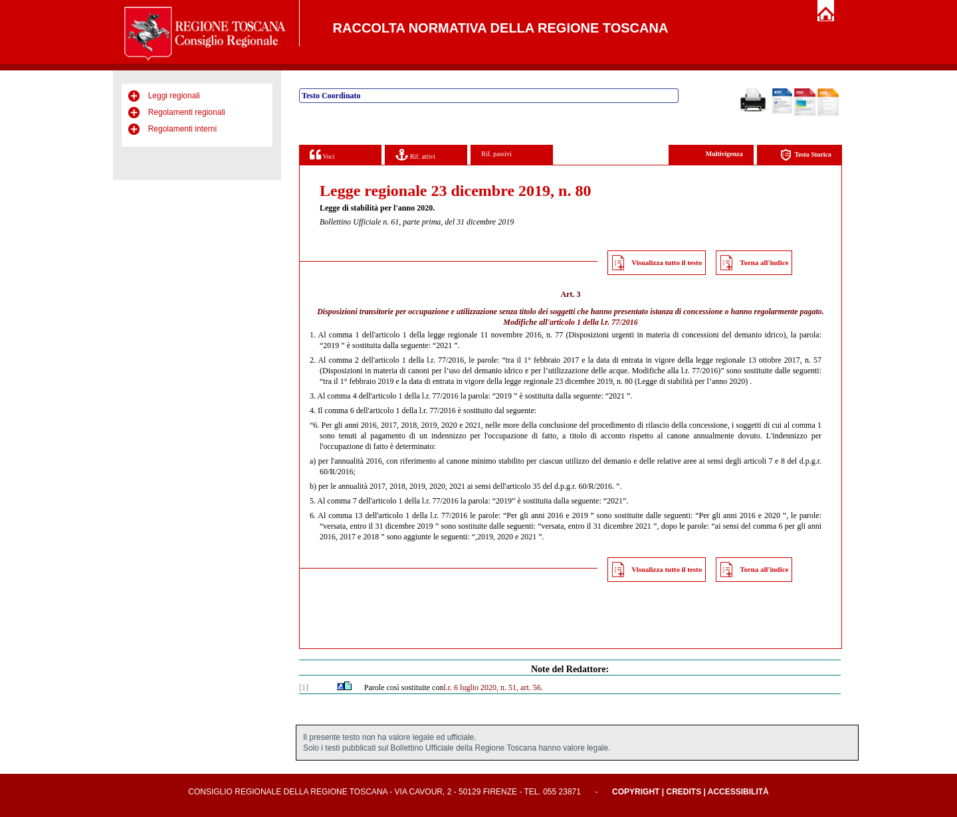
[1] (303, 687)
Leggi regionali (174, 95)
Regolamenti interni (182, 129)
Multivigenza (724, 153)
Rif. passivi (496, 153)
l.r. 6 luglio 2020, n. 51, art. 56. (492, 687)
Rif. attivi (415, 154)
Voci (322, 154)
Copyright (635, 791)
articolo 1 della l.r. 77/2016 (594, 322)
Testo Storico (805, 155)
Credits (683, 791)
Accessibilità (738, 791)
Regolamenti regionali (186, 112)
